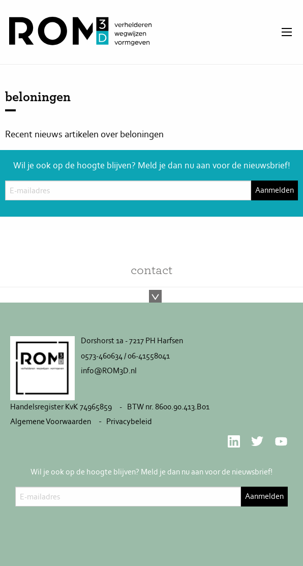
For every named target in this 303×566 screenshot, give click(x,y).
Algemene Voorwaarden (50, 421)
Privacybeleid (129, 421)
